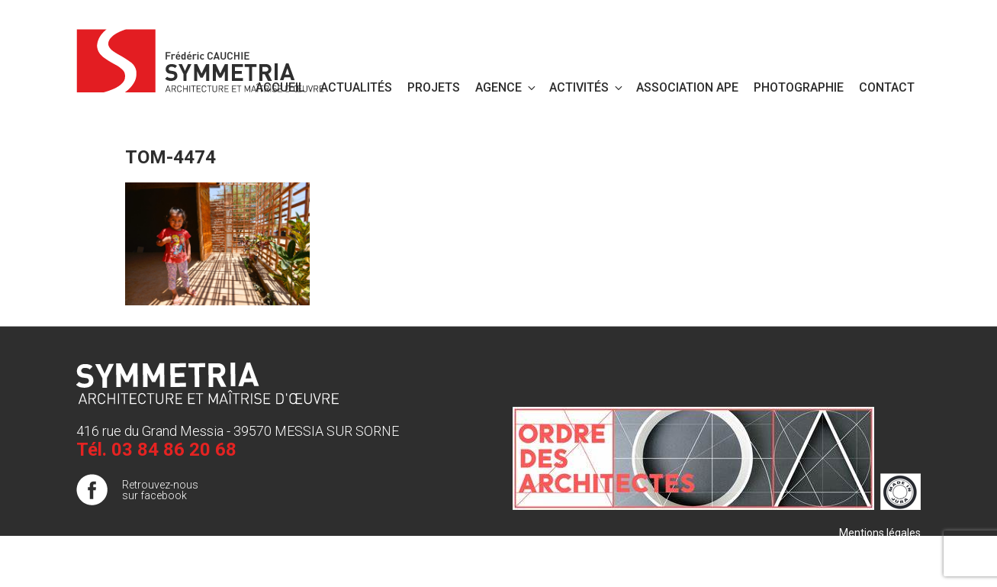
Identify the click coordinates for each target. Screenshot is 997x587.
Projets (433, 87)
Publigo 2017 (889, 563)
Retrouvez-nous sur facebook (160, 490)
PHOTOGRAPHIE (799, 87)
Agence (506, 87)
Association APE (687, 87)
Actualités (356, 87)
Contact (887, 87)
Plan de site (893, 548)
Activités (587, 87)
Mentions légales (880, 533)
